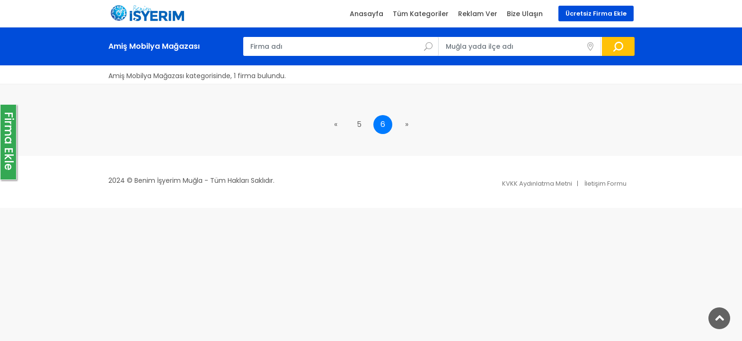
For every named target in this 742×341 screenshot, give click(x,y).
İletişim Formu (605, 183)
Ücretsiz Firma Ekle (596, 13)
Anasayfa (366, 13)
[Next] (406, 124)
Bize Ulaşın (525, 13)
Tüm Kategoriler (421, 13)
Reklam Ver (477, 13)
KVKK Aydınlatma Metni (537, 183)
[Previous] (335, 124)
